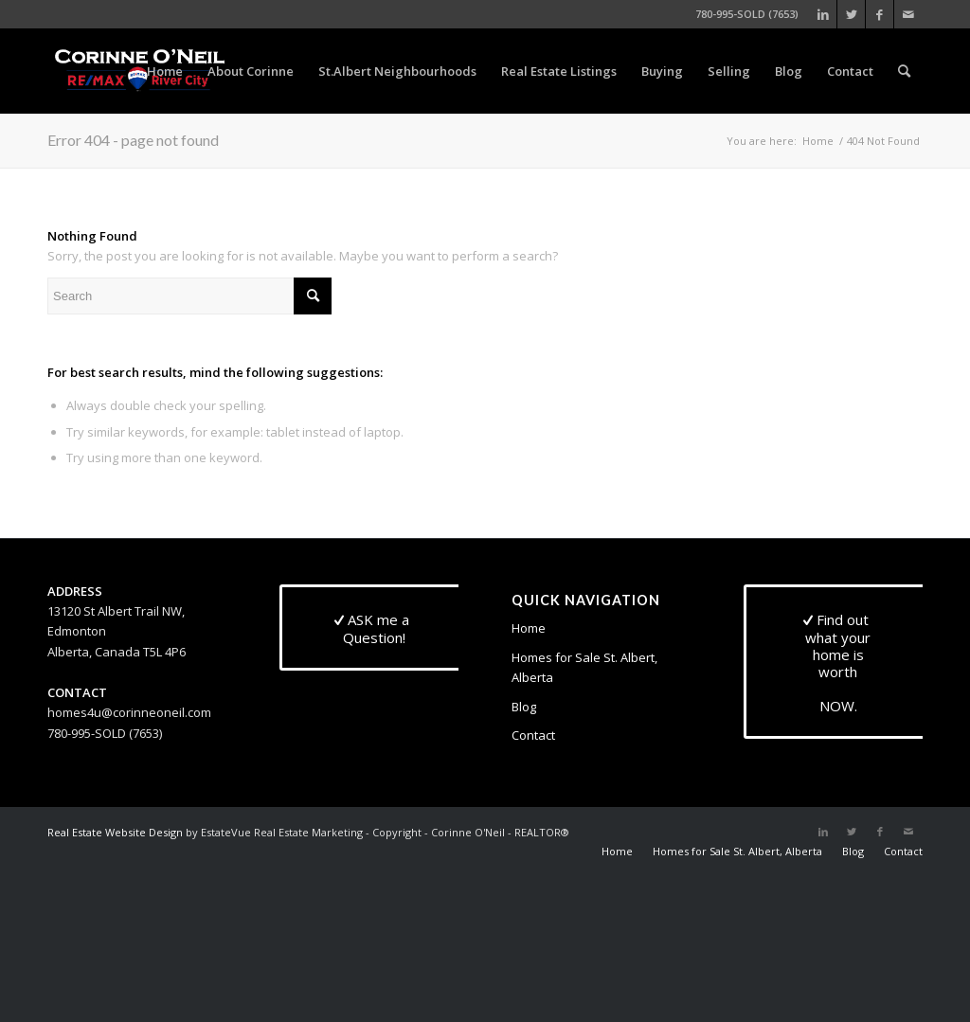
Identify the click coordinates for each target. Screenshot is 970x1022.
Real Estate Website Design (115, 832)
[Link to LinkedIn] (822, 14)
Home (529, 628)
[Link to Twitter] (851, 14)
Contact (533, 735)
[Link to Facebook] (879, 14)
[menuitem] (165, 71)
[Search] (904, 71)
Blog (524, 706)
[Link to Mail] (908, 14)
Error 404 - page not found (133, 140)
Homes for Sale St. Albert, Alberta (584, 667)
